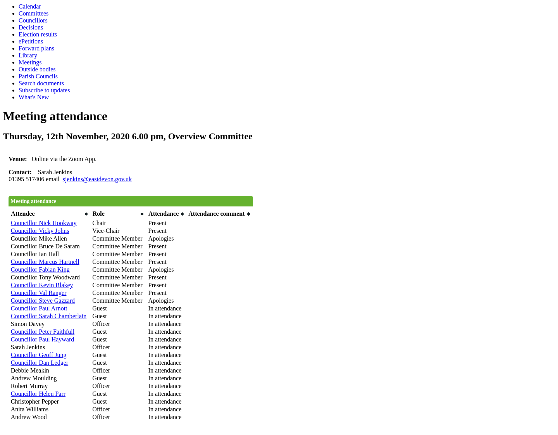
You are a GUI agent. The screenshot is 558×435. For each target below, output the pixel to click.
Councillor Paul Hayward (42, 339)
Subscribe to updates (44, 90)
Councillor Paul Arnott (39, 308)
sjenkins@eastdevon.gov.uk (97, 179)
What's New (34, 97)
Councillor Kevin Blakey (42, 285)
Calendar (30, 6)
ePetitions (31, 41)
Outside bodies (37, 69)
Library (28, 55)
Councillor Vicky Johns (40, 230)
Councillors (33, 20)
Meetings (30, 62)
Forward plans (36, 48)
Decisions (31, 27)
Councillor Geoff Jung (39, 355)
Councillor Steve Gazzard (43, 300)
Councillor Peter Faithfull (42, 331)
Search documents (41, 83)
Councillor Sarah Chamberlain (49, 316)
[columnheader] (50, 214)
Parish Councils (38, 76)
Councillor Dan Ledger (39, 362)
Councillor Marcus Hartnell (45, 261)
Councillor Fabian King (40, 269)
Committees (33, 13)
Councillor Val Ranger (39, 292)
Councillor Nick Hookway (44, 223)
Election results (38, 34)
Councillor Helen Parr (38, 393)
